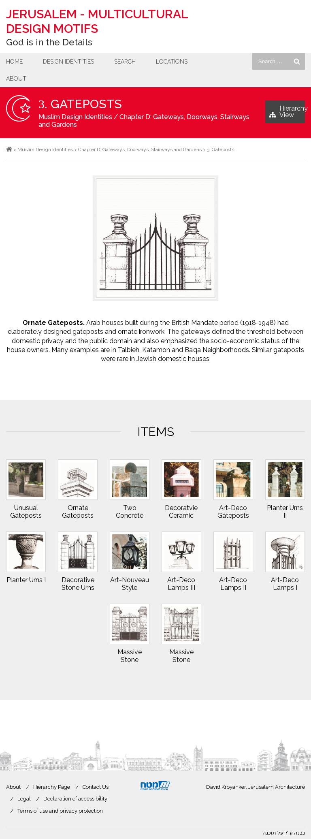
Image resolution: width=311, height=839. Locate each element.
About (16, 78)
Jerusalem (97, 21)
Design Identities (68, 61)
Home (14, 61)
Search (125, 61)
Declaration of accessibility (75, 799)
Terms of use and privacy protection (60, 811)
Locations (171, 61)
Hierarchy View (287, 114)
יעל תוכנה (273, 833)
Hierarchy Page (51, 787)
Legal (24, 799)
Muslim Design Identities (75, 117)
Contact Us (96, 787)
